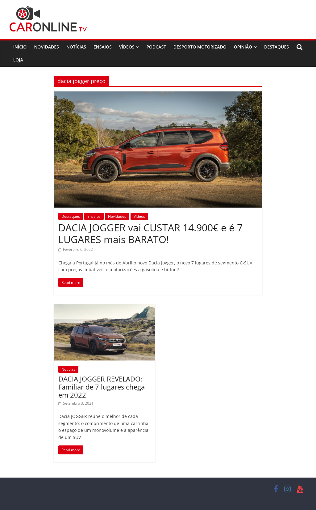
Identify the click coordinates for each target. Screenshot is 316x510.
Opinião (243, 47)
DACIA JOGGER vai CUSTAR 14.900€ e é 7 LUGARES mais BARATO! (150, 233)
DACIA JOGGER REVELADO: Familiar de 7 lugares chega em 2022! (101, 387)
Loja (18, 60)
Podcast (156, 47)
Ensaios (103, 47)
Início (20, 47)
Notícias (76, 47)
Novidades (46, 47)
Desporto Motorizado (200, 47)
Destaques (276, 47)
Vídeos (127, 47)
